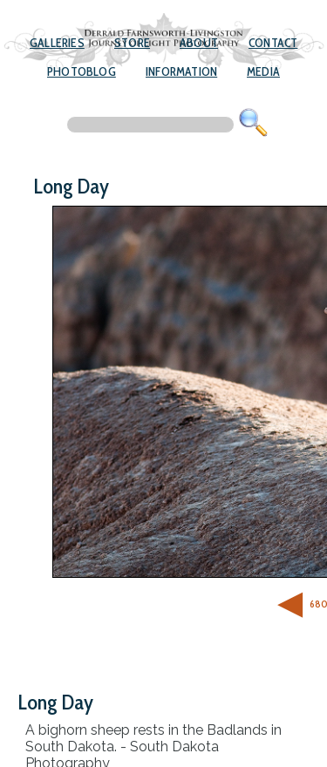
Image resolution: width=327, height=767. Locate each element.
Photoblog (81, 71)
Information (181, 71)
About (199, 43)
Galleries (57, 43)
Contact (273, 43)
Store (132, 43)
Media (263, 71)
